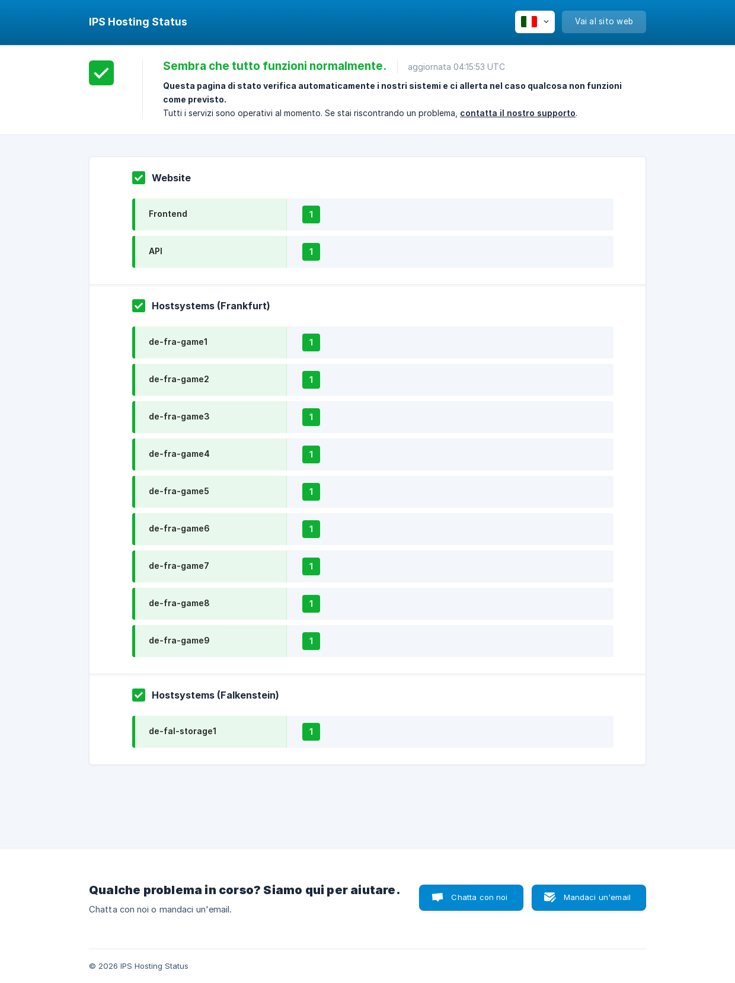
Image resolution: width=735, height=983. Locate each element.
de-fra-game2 (179, 379)
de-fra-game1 (178, 342)
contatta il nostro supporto (518, 113)
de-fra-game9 (179, 640)
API (155, 251)
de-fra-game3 (179, 416)
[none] (138, 22)
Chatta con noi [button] (479, 897)
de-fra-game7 (179, 566)
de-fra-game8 (179, 603)
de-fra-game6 (179, 528)
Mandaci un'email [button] (597, 897)
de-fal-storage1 (182, 731)
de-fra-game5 (179, 491)
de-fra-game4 (179, 454)
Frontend (168, 214)
